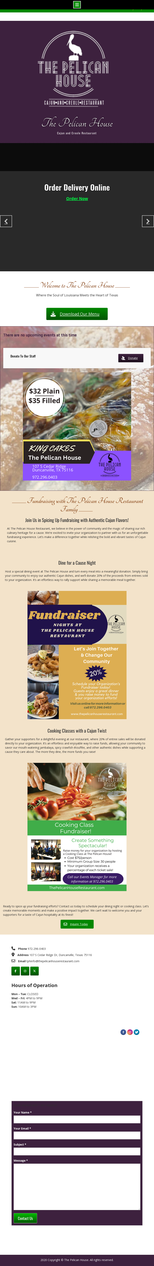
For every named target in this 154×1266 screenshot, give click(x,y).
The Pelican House (77, 123)
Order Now (77, 198)
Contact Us (25, 1218)
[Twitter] (34, 971)
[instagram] (25, 971)
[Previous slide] (6, 221)
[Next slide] (148, 221)
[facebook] (15, 971)
